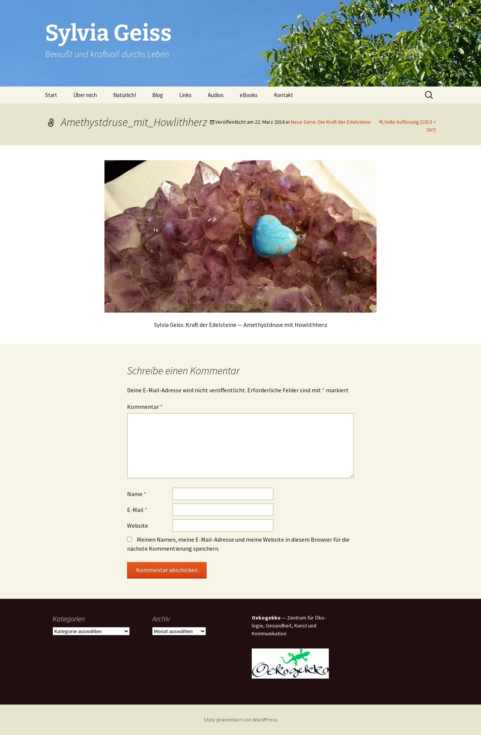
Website (137, 525)
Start (51, 95)
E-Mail (137, 509)
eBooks (249, 95)
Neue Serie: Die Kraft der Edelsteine (331, 121)
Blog (157, 95)
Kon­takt (283, 95)
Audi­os (216, 95)
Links (185, 95)
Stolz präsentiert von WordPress (241, 719)
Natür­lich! (124, 95)
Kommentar (145, 406)
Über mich (85, 95)
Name (136, 494)
